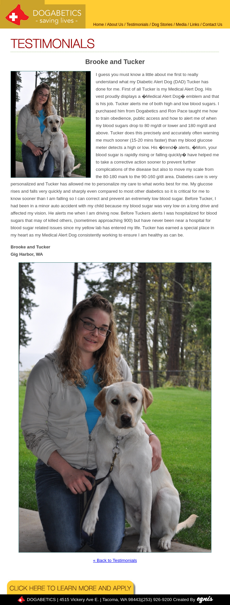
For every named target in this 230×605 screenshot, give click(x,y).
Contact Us (212, 24)
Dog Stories (162, 24)
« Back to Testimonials (115, 560)
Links (194, 24)
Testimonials (137, 24)
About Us (115, 24)
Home (98, 24)
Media (181, 24)
